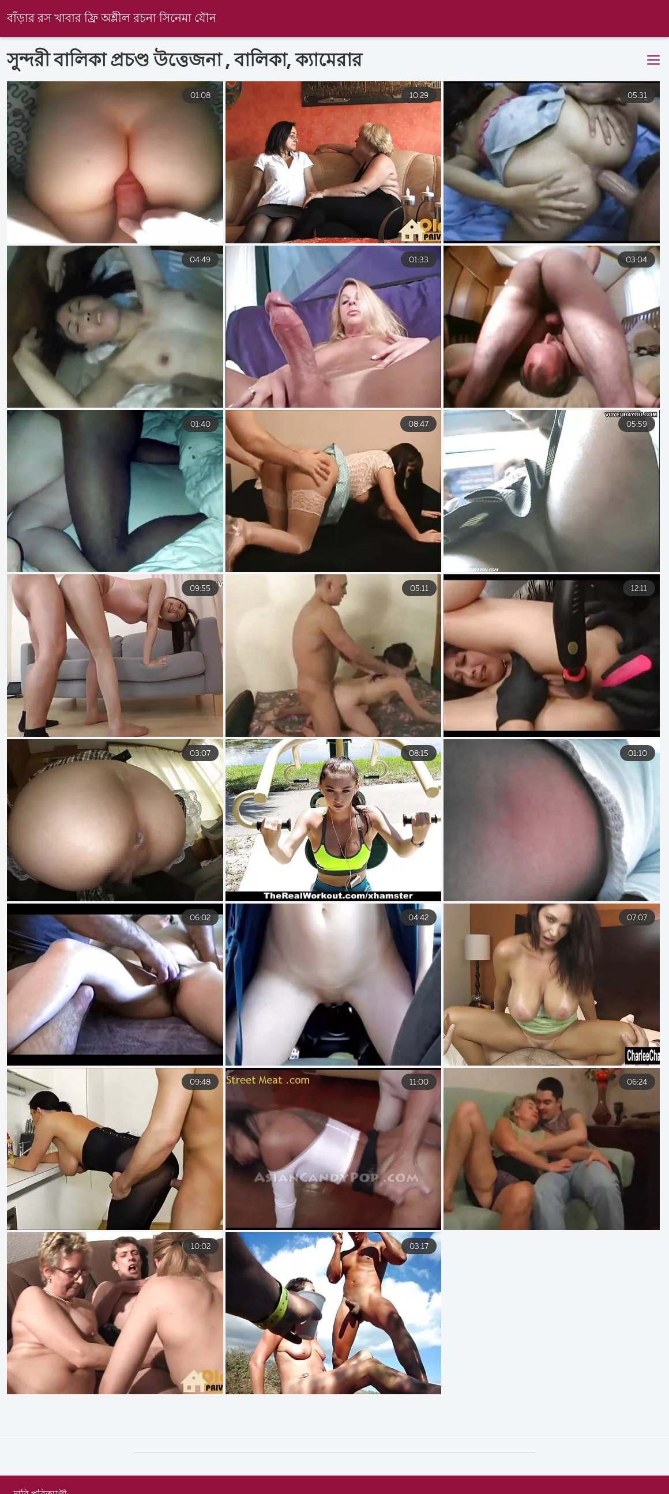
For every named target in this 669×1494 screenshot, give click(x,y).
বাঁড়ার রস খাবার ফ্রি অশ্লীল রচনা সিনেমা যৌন (111, 19)
